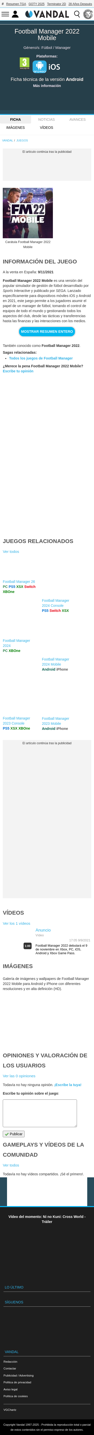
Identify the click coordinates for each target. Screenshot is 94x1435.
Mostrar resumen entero (47, 332)
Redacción (10, 1361)
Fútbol (46, 47)
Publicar (13, 1134)
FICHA (15, 119)
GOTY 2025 (37, 4)
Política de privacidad (17, 1382)
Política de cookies (16, 1396)
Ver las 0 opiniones (19, 1076)
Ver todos (11, 551)
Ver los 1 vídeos (16, 923)
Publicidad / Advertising (19, 1375)
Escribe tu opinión (18, 371)
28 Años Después (80, 4)
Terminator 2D (56, 4)
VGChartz (10, 1409)
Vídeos (46, 128)
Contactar (10, 1368)
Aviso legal (11, 1389)
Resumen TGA (16, 4)
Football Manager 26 (19, 582)
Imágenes (15, 128)
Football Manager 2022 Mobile (47, 34)
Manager (63, 47)
